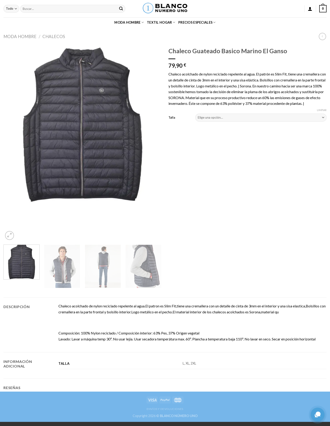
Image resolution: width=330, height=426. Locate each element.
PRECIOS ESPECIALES (197, 22)
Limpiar (322, 110)
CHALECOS (53, 36)
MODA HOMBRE (129, 22)
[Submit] (121, 9)
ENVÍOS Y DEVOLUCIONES (165, 409)
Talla (171, 117)
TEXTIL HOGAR (161, 22)
